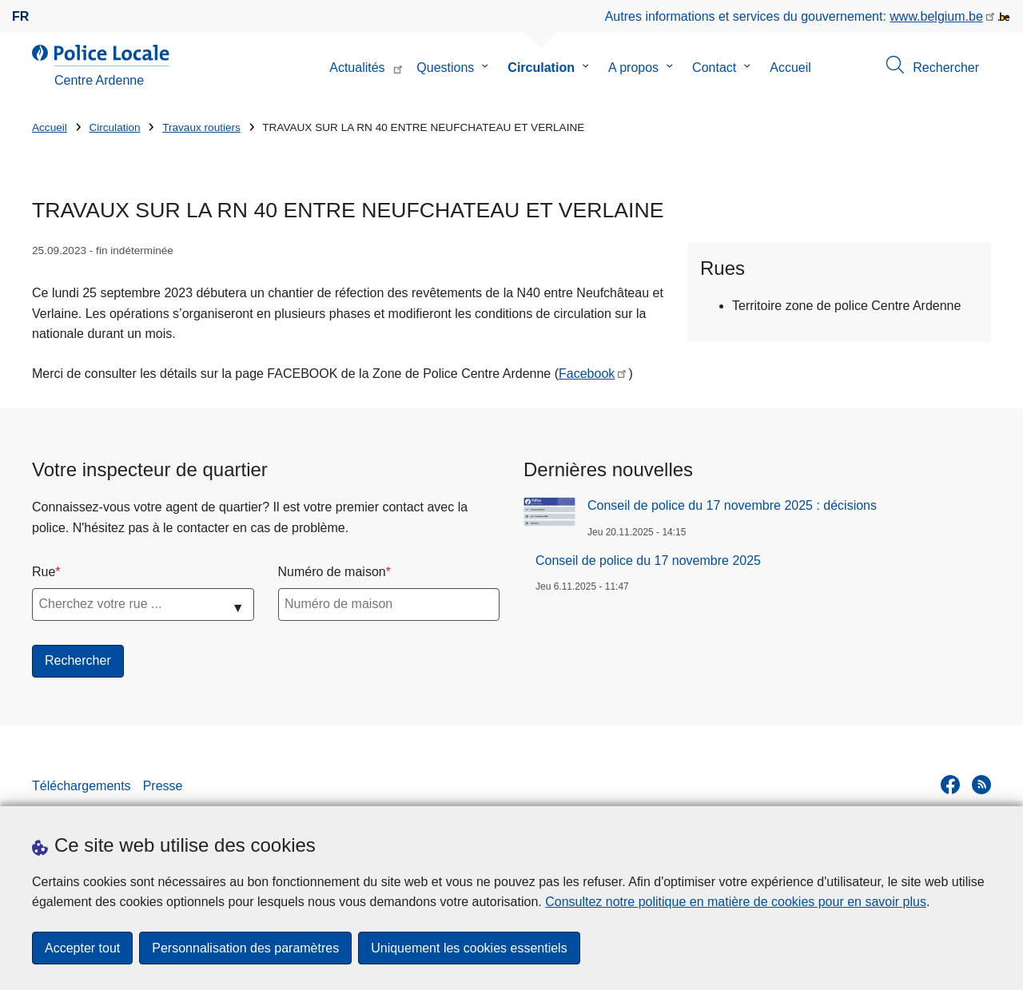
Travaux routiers (201, 127)
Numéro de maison (332, 571)
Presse (163, 786)
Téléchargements (81, 786)
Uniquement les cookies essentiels (469, 948)
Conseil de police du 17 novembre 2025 (648, 560)
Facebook (587, 373)
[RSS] (981, 784)
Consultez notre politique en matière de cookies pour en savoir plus (735, 901)
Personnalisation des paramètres (245, 948)
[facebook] (950, 784)
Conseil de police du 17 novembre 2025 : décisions (732, 505)
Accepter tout (82, 948)
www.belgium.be (936, 16)
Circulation (541, 67)
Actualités (356, 67)
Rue (43, 571)
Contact (714, 67)
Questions (445, 67)
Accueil (790, 67)
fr (20, 16)
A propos (633, 67)
